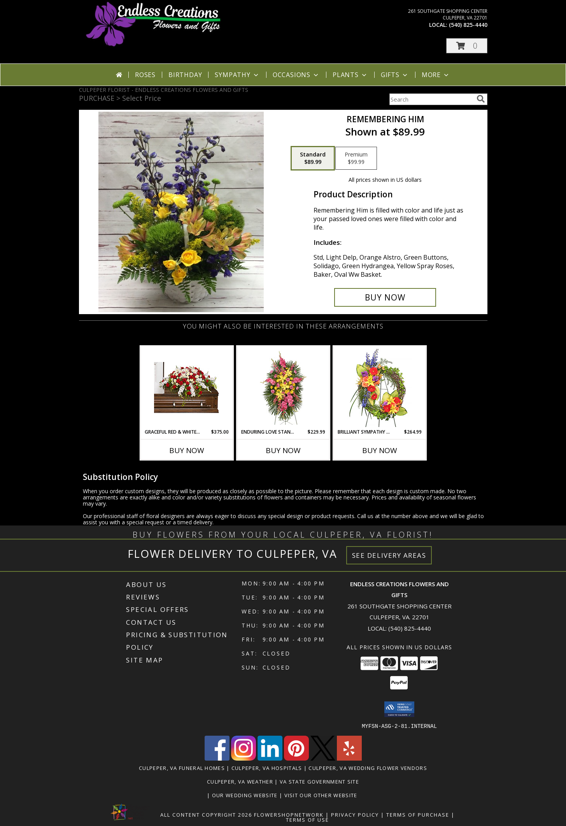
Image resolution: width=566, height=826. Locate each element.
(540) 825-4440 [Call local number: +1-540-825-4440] (468, 24)
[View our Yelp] (349, 758)
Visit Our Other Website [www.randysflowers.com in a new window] (321, 794)
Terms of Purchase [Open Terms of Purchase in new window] (417, 814)
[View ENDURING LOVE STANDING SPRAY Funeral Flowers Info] (283, 387)
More (436, 74)
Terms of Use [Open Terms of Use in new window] (307, 819)
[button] (466, 45)
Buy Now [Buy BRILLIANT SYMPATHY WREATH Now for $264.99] (379, 450)
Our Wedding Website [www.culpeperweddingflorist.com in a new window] (245, 794)
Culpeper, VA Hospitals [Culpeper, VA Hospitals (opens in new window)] (266, 767)
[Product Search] (431, 99)
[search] (481, 99)
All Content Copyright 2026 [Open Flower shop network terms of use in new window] (206, 814)
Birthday (185, 74)
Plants (350, 74)
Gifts (395, 74)
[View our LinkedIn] (270, 758)
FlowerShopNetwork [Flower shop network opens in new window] (289, 814)
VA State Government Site (319, 781)
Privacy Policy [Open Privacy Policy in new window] (355, 814)
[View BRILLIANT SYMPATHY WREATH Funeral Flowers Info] (379, 387)
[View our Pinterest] (296, 758)
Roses (145, 74)
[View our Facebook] (217, 758)
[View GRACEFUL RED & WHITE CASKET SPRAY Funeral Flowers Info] (186, 387)
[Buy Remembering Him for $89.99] (385, 297)
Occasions (296, 74)
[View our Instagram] (243, 758)
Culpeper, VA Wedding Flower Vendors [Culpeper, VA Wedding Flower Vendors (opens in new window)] (367, 767)
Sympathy (237, 74)
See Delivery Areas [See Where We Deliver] (389, 555)
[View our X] (322, 758)
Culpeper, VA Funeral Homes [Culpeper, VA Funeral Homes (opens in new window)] (182, 767)
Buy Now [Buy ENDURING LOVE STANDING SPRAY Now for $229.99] (283, 450)
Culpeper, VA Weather (240, 781)
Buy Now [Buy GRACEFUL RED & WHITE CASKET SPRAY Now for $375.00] (186, 450)
